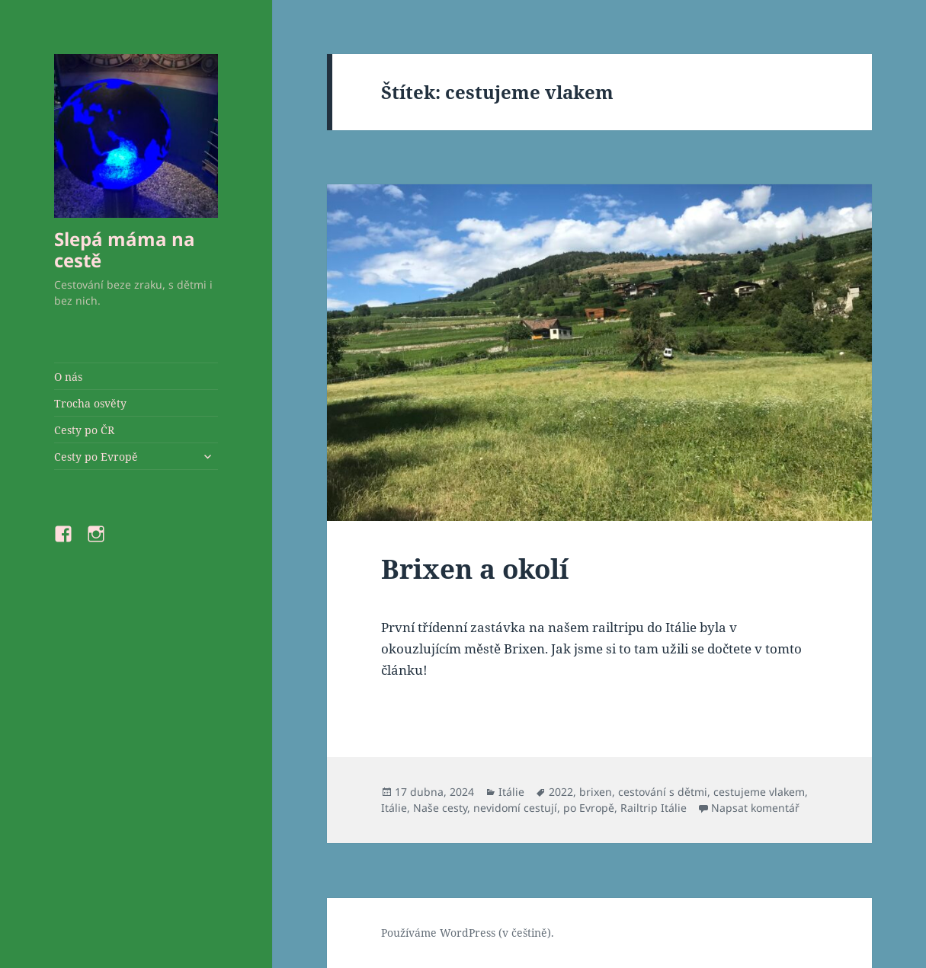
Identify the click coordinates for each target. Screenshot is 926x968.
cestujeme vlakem (759, 791)
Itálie (511, 791)
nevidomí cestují (515, 807)
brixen (595, 791)
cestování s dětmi (662, 791)
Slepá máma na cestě (124, 249)
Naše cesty (440, 807)
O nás (68, 376)
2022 (561, 791)
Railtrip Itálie (653, 807)
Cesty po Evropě (96, 456)
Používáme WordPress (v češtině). (467, 932)
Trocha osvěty (90, 403)
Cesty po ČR (84, 430)
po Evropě (588, 807)
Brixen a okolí (475, 568)
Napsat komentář (755, 807)
